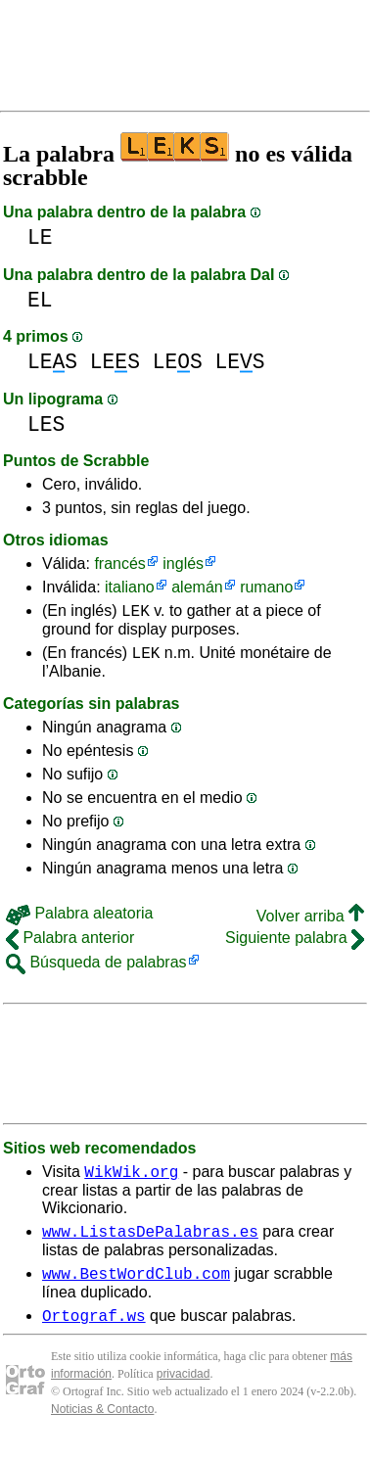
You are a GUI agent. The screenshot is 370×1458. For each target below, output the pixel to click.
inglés (183, 563)
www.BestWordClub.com (136, 1287)
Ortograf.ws (94, 1332)
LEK (135, 613)
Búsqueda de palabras (96, 968)
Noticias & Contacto (102, 1427)
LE (40, 237)
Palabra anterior (70, 943)
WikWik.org (131, 1180)
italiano (130, 587)
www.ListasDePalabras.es (150, 1242)
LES (52, 362)
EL (40, 300)
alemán (196, 587)
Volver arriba (310, 922)
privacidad (183, 1391)
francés (119, 563)
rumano (266, 587)
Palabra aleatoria (79, 919)
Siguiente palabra (294, 943)
